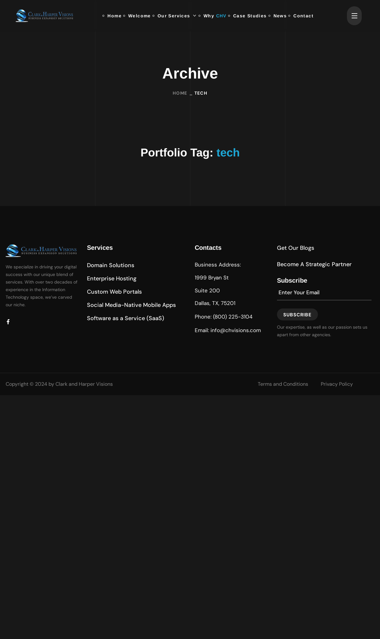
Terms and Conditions (283, 384)
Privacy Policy (337, 384)
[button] (110, 265)
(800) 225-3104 (232, 316)
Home (180, 93)
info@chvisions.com (235, 330)
